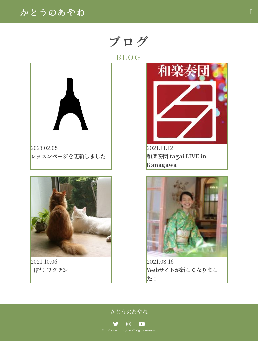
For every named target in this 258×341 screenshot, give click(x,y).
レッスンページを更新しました (68, 156)
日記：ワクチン (49, 270)
